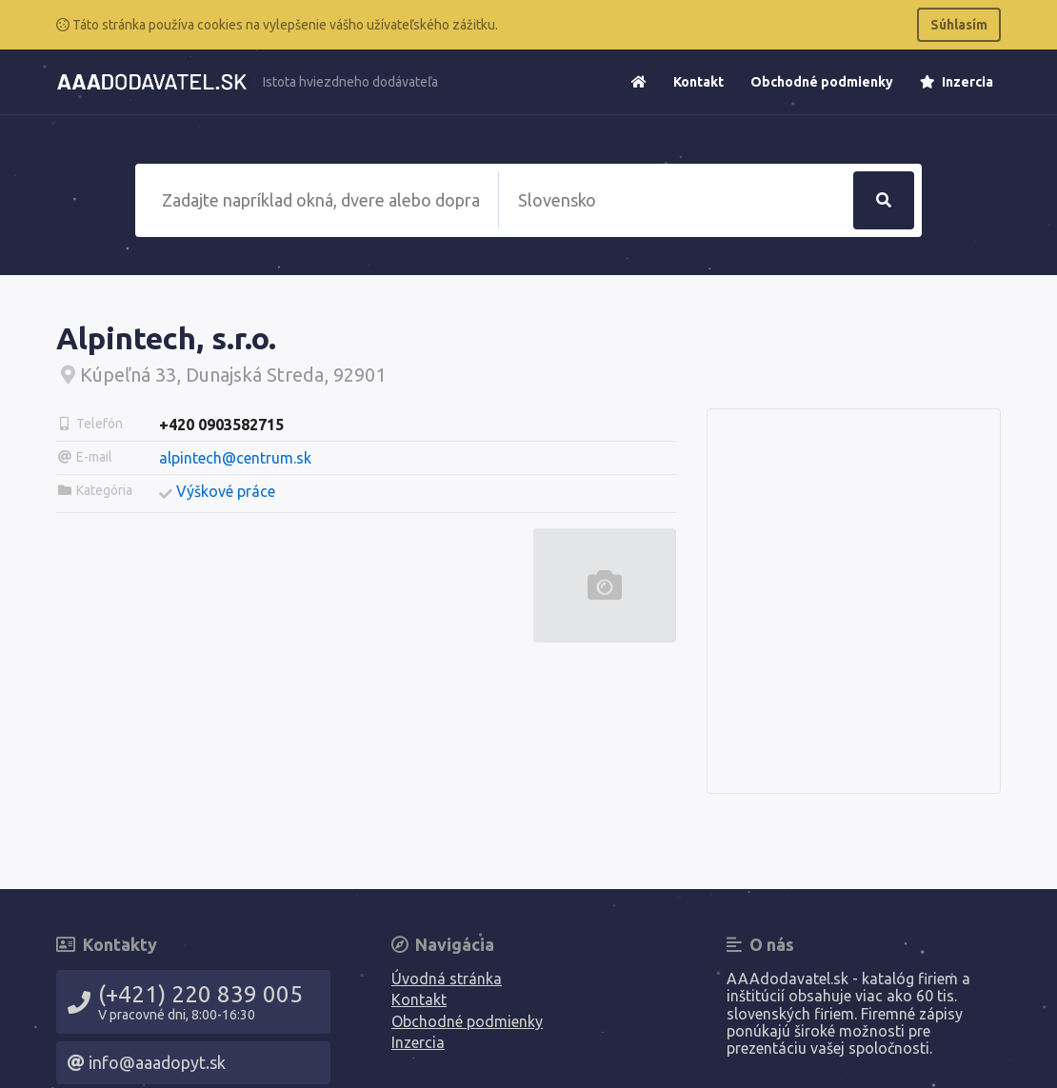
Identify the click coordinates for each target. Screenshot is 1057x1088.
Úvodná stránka (446, 978)
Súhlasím (958, 24)
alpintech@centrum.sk (235, 457)
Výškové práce (225, 491)
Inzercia (956, 81)
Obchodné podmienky (821, 81)
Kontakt (698, 81)
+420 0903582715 (221, 424)
